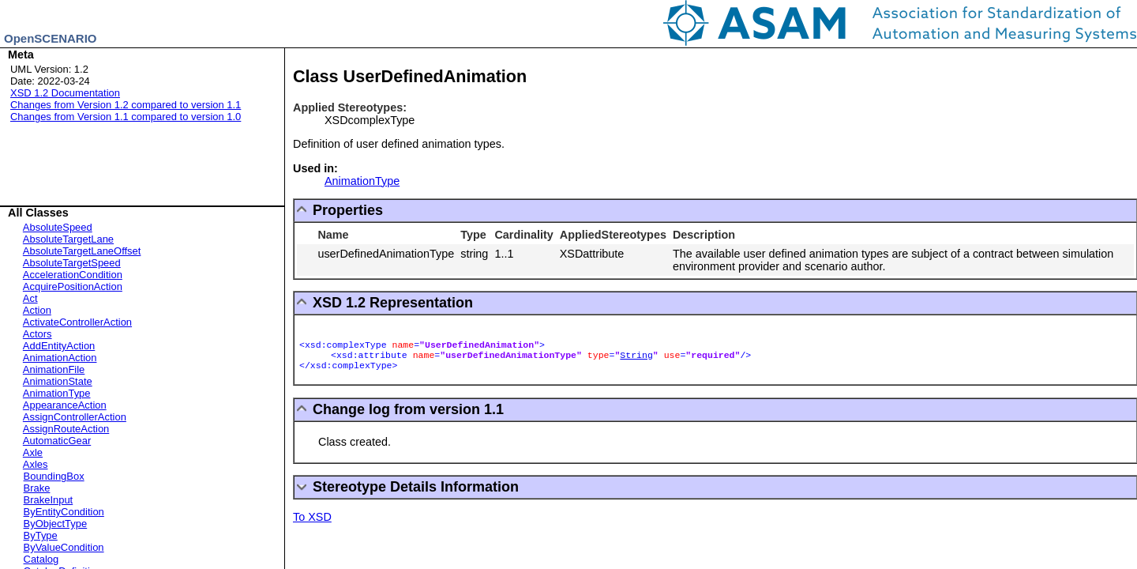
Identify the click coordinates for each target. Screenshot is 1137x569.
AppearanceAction (65, 405)
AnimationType (57, 393)
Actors (37, 334)
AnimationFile (53, 369)
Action (37, 310)
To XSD (312, 517)
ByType (41, 535)
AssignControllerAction (74, 417)
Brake (37, 488)
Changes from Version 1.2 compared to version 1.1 (125, 105)
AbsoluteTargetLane (68, 239)
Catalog (41, 559)
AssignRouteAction (66, 429)
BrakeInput (48, 500)
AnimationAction (60, 358)
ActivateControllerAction (77, 322)
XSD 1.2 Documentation (65, 93)
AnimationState (57, 381)
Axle (33, 452)
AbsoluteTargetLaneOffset (82, 251)
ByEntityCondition (64, 512)
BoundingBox (54, 476)
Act (30, 298)
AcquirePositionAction (72, 286)
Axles (35, 464)
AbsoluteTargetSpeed (72, 263)
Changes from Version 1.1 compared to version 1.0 (125, 116)
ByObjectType (56, 523)
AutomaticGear (57, 441)
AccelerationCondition (72, 275)
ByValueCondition (64, 547)
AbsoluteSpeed (57, 227)
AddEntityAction (59, 346)
